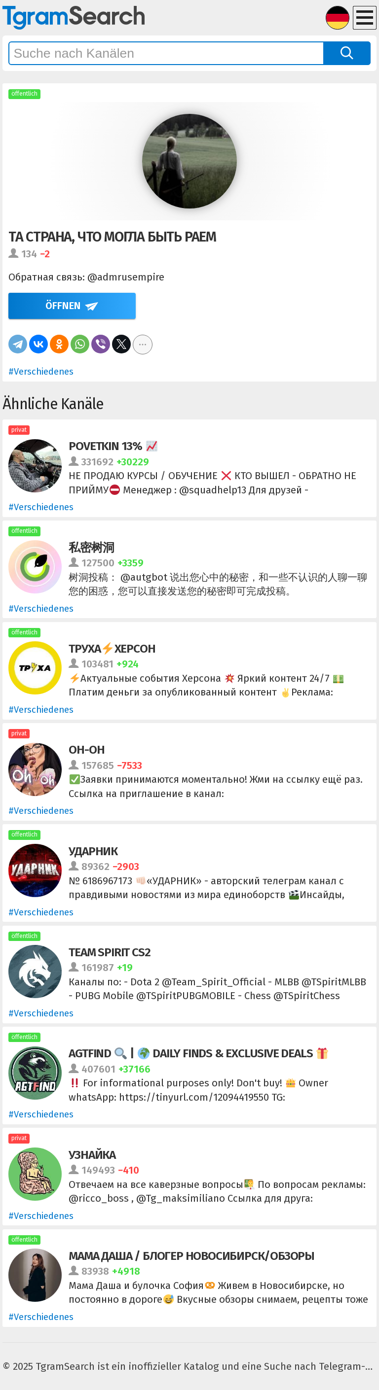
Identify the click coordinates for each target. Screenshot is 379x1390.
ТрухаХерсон (112, 648)
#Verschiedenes (41, 371)
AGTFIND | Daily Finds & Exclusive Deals (198, 1053)
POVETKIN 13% (113, 446)
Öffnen (63, 306)
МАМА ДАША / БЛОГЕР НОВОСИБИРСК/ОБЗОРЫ (191, 1256)
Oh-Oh (86, 749)
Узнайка (92, 1154)
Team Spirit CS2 (109, 952)
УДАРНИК (93, 851)
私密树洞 (91, 547)
